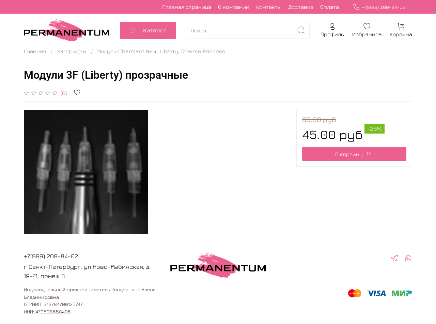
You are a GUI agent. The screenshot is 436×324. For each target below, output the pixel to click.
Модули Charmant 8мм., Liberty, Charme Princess (161, 51)
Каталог (148, 30)
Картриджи (71, 51)
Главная (35, 51)
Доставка (300, 7)
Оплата (329, 7)
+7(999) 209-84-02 (379, 7)
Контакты (268, 7)
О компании (233, 7)
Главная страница (186, 7)
